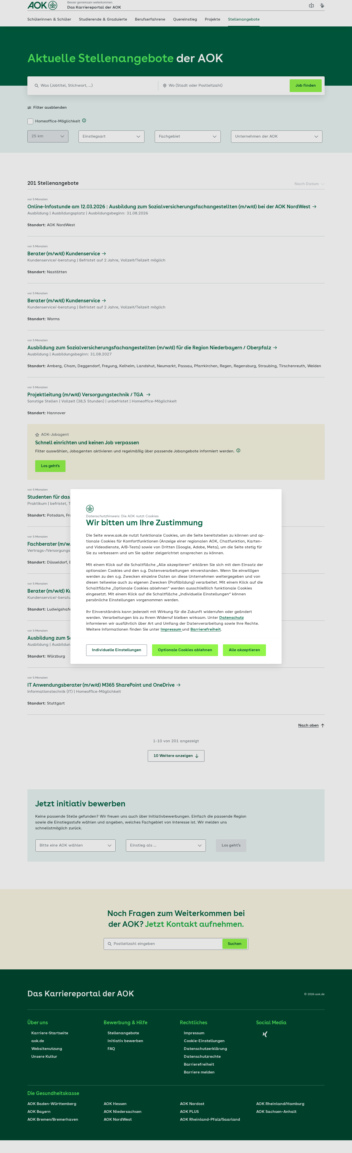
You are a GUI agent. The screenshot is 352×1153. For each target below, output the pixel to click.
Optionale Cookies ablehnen (185, 650)
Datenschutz (231, 618)
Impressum (171, 630)
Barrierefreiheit (205, 630)
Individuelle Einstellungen (116, 650)
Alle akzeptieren (244, 650)
